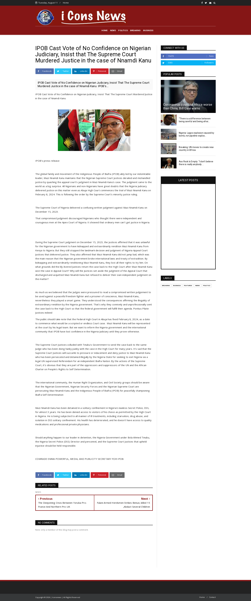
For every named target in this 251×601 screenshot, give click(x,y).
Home (66, 2)
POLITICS (123, 30)
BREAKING (135, 30)
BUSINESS (148, 30)
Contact (212, 597)
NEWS (113, 30)
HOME (104, 30)
